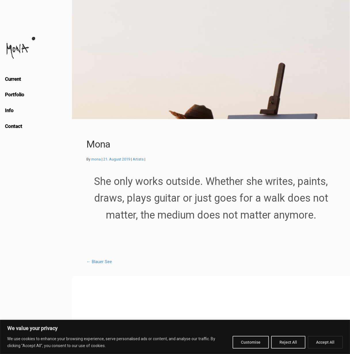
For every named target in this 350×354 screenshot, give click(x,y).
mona (96, 159)
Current (13, 79)
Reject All (288, 342)
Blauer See (99, 261)
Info (9, 110)
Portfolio (14, 94)
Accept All (325, 342)
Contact (13, 126)
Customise (250, 342)
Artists (138, 159)
